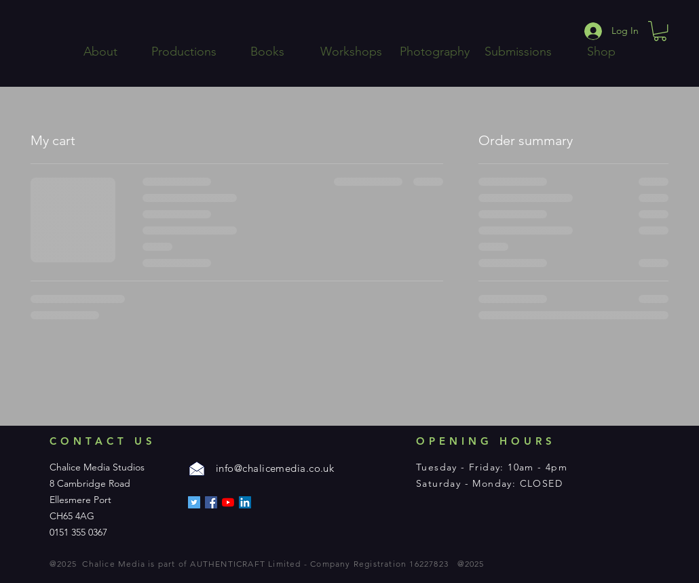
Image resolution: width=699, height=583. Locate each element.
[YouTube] (228, 502)
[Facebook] (211, 502)
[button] (660, 31)
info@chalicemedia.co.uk (275, 468)
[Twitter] (194, 502)
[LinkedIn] (245, 502)
